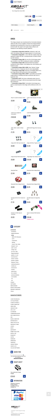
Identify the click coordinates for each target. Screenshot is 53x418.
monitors (13, 269)
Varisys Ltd (13, 346)
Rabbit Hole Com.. (15, 331)
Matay (12, 328)
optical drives (14, 271)
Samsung (13, 338)
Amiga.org (13, 306)
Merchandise (14, 285)
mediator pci (13, 266)
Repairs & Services (15, 289)
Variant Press (14, 344)
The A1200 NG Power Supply (16, 373)
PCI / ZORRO (14, 273)
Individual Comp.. (15, 324)
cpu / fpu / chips (14, 251)
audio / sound (14, 248)
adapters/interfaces (15, 233)
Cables (12, 282)
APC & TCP (13, 309)
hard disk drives (14, 257)
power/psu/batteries (15, 275)
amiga (12, 235)
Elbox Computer (15, 319)
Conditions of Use (15, 386)
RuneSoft (13, 335)
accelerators (13, 231)
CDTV (12, 239)
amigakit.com (14, 308)
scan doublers (14, 277)
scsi (12, 278)
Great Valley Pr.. (15, 322)
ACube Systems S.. (15, 302)
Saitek (12, 337)
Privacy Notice (14, 384)
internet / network (14, 258)
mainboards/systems (15, 264)
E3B (11, 317)
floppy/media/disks (15, 253)
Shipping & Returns (15, 383)
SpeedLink (13, 340)
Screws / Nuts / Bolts (15, 244)
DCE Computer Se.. (15, 315)
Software (13, 284)
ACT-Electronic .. (15, 300)
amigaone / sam (14, 246)
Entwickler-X (14, 320)
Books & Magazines (15, 287)
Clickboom (13, 311)
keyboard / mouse (14, 262)
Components (14, 240)
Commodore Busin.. (15, 313)
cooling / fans (14, 249)
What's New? (18, 362)
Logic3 (12, 326)
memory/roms (14, 267)
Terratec (13, 342)
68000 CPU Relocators (16, 237)
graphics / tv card (14, 255)
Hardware (16, 30)
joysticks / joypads (15, 260)
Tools (12, 291)
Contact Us (13, 387)
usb (12, 280)
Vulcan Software (15, 347)
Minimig (13, 242)
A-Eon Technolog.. (15, 299)
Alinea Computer (15, 304)
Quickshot (13, 329)
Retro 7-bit (13, 333)
